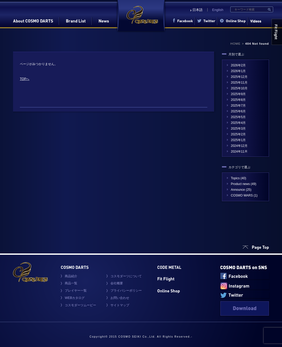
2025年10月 (239, 88)
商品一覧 (71, 283)
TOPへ (24, 79)
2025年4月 (238, 123)
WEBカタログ (75, 298)
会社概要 (116, 283)
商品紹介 (71, 276)
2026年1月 (238, 71)
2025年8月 (238, 100)
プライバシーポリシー (126, 290)
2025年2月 (238, 134)
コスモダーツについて (126, 276)
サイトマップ (119, 305)
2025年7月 (238, 105)
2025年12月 (239, 77)
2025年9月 (238, 94)
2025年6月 (238, 111)
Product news (240, 184)
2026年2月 (238, 65)
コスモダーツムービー (80, 305)
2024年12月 (239, 146)
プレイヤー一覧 (76, 290)
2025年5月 (238, 117)
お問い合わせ (119, 298)
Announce (238, 190)
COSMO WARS (242, 195)
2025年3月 (238, 128)
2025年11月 (239, 82)
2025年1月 (238, 140)
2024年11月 (239, 151)
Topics (235, 178)
